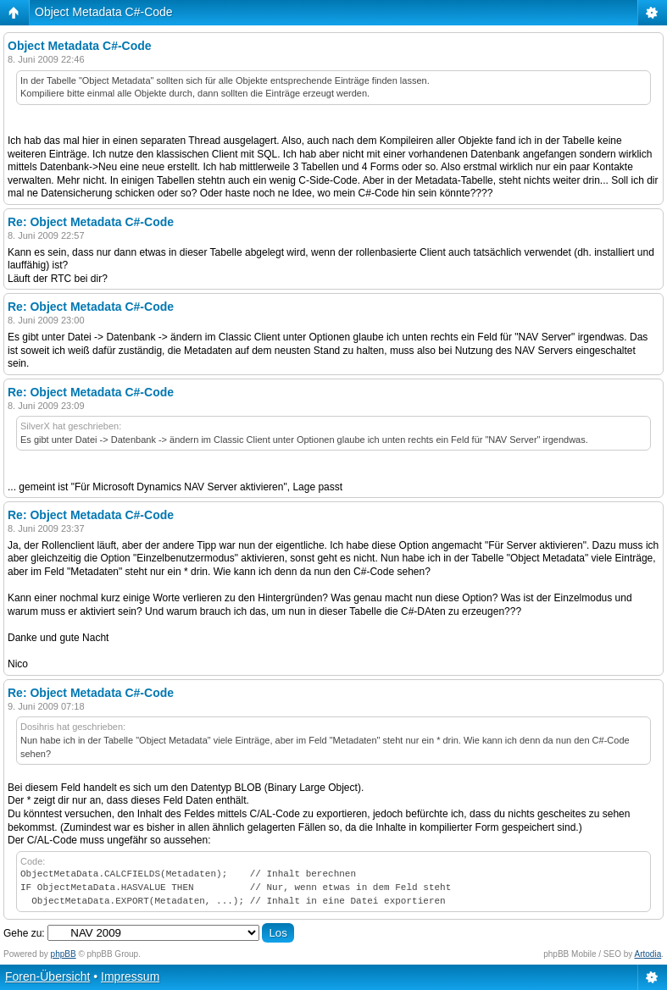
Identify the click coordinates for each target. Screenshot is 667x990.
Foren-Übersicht (47, 976)
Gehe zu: (24, 933)
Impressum (130, 976)
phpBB (63, 954)
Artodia (648, 954)
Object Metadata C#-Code (104, 12)
